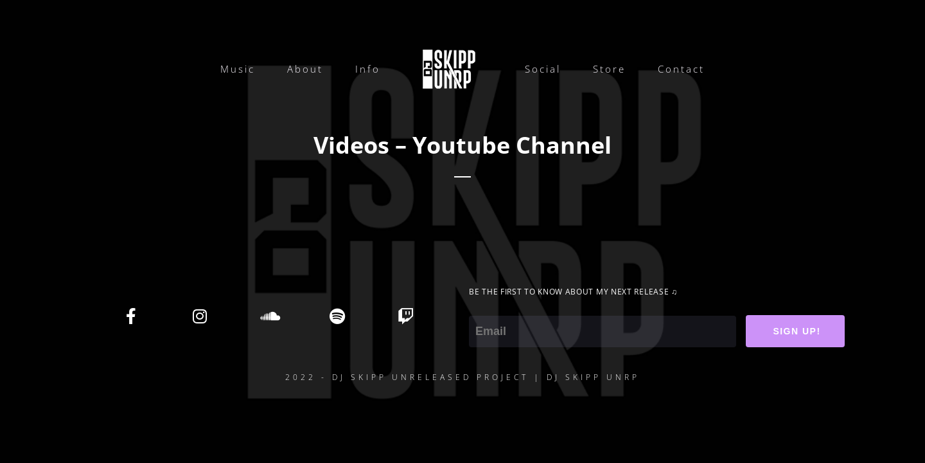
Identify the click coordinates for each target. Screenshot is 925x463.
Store (609, 68)
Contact (681, 68)
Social (543, 68)
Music (237, 68)
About (305, 68)
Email (483, 306)
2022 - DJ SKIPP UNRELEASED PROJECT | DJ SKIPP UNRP (462, 377)
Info (367, 68)
